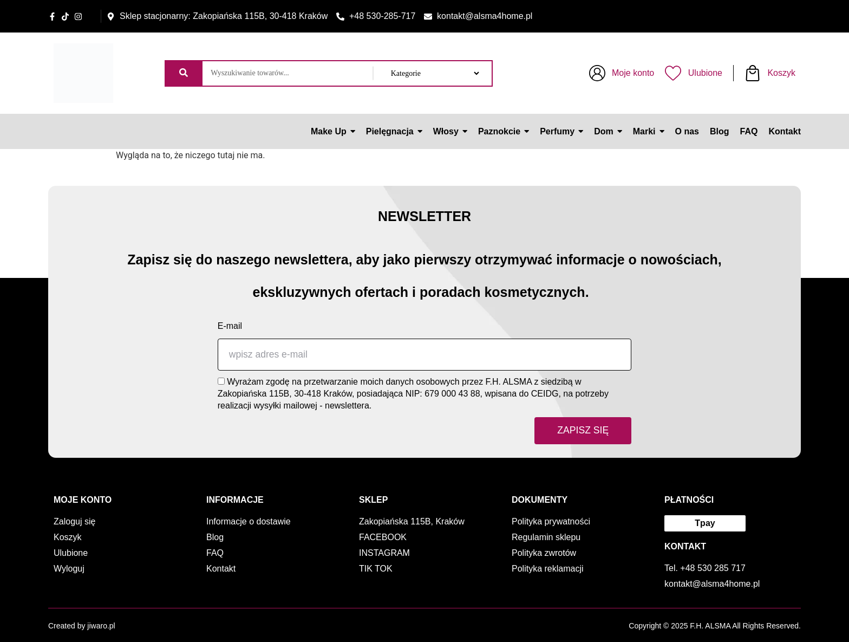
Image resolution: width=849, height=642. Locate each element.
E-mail (230, 325)
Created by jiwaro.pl (81, 625)
